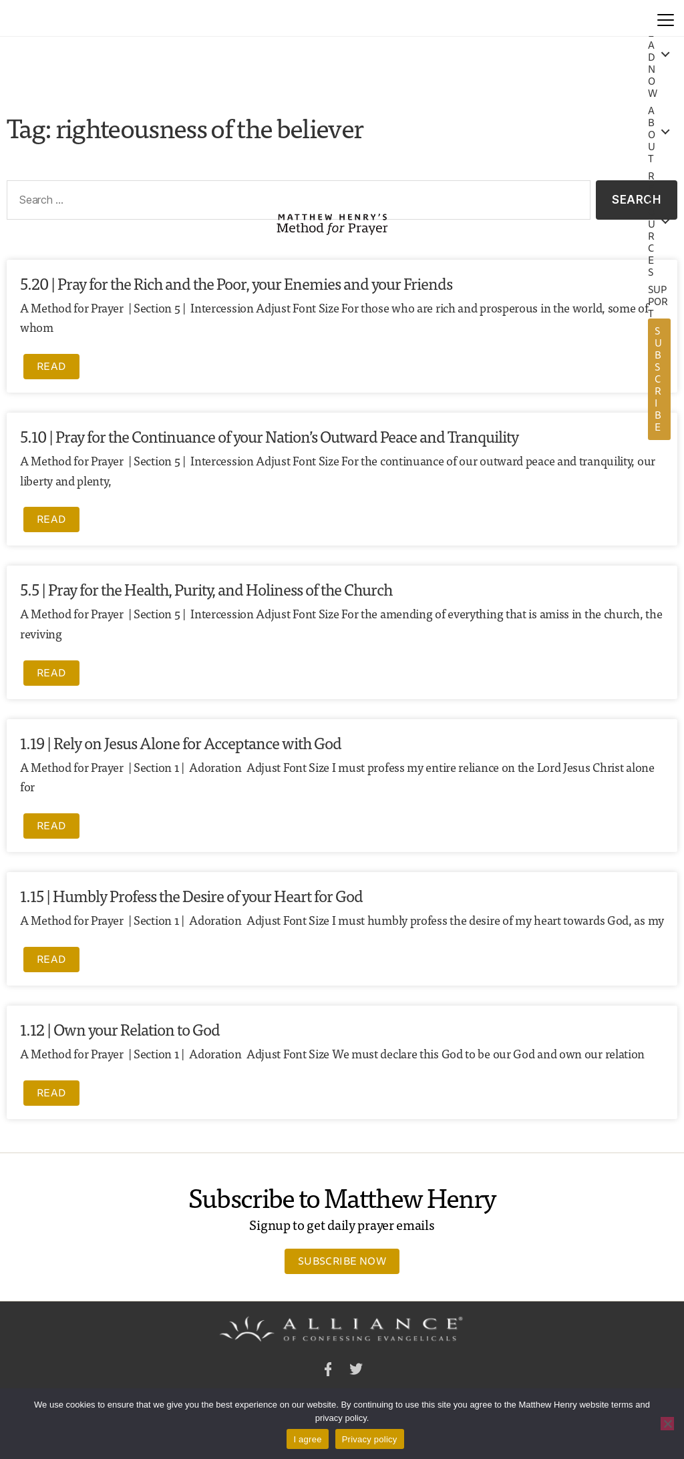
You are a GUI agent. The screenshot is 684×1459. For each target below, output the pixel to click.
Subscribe (658, 379)
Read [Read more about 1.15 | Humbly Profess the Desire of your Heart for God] (51, 959)
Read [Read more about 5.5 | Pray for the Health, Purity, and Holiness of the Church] (51, 672)
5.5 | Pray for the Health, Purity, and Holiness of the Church (206, 589)
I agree (307, 1439)
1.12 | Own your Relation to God (120, 1029)
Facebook (328, 1371)
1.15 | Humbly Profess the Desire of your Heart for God (191, 895)
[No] (667, 1423)
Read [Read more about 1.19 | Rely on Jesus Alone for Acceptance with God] (51, 825)
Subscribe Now (342, 1260)
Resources (651, 224)
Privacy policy (369, 1439)
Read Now (652, 57)
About (651, 135)
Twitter (356, 1371)
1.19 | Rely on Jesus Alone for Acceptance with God (180, 742)
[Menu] (665, 18)
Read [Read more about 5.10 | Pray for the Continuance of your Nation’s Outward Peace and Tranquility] (51, 519)
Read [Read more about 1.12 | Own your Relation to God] (51, 1092)
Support (658, 302)
